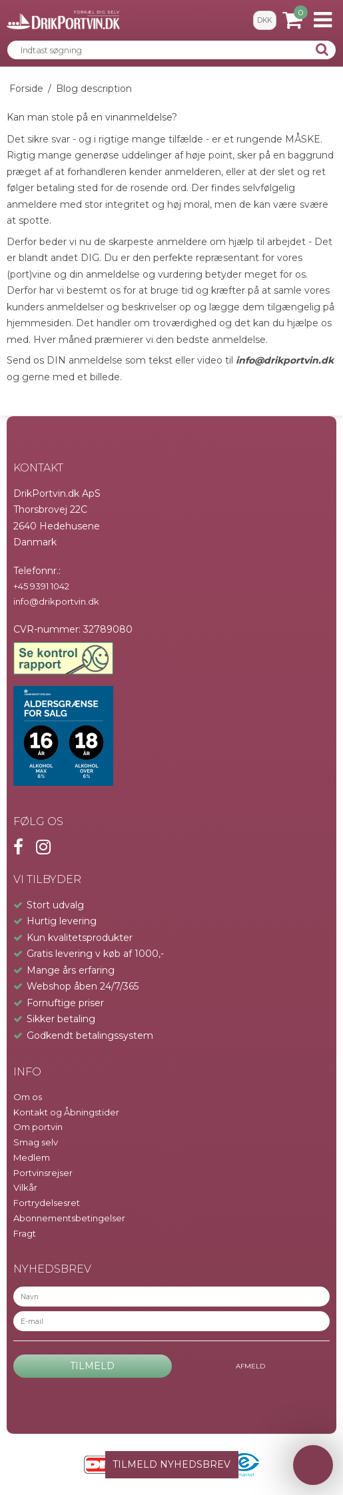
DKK (264, 20)
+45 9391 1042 (41, 586)
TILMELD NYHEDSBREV (171, 1464)
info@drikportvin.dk (285, 360)
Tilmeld (92, 1366)
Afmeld (250, 1366)
